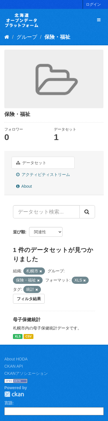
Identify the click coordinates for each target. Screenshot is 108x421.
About (24, 186)
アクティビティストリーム (43, 174)
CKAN (14, 394)
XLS (17, 336)
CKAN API (13, 366)
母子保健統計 (27, 319)
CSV (28, 336)
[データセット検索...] (46, 211)
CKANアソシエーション (26, 373)
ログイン (93, 4)
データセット (31, 162)
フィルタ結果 (29, 298)
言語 (8, 403)
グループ (26, 37)
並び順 (19, 232)
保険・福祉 (57, 37)
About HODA (16, 359)
